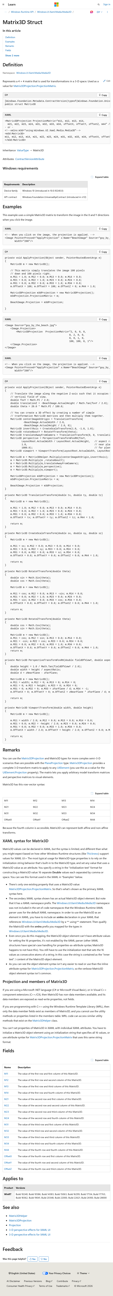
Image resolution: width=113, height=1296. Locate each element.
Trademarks (62, 1285)
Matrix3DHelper (41, 1020)
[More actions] (107, 12)
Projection (15, 1225)
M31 (6, 1124)
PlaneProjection (54, 763)
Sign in (106, 4)
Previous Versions (33, 1281)
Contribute (62, 1281)
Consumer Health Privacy (19, 1285)
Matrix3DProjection (33, 758)
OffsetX (8, 1156)
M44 (6, 1149)
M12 (6, 1080)
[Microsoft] (56, 4)
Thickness (92, 853)
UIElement (63, 767)
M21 (6, 1099)
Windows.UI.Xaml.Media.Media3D (54, 11)
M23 (6, 1111)
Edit (106, 80)
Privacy (75, 1281)
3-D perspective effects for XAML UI (29, 1229)
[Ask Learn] (91, 12)
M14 (6, 1092)
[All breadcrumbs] (5, 12)
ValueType (23, 150)
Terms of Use (45, 1285)
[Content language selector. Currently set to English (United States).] (22, 1273)
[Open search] (98, 5)
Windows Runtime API (22, 11)
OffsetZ (8, 1168)
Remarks (9, 45)
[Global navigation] (3, 5)
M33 (6, 1137)
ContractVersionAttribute (29, 159)
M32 (6, 1130)
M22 (6, 1105)
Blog (48, 1281)
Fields (8, 50)
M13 (6, 1086)
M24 (6, 1118)
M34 (6, 1143)
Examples (10, 41)
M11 (6, 1073)
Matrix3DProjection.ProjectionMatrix (35, 86)
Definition (10, 37)
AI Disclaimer (13, 1281)
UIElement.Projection (15, 772)
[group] (56, 103)
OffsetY (8, 1162)
